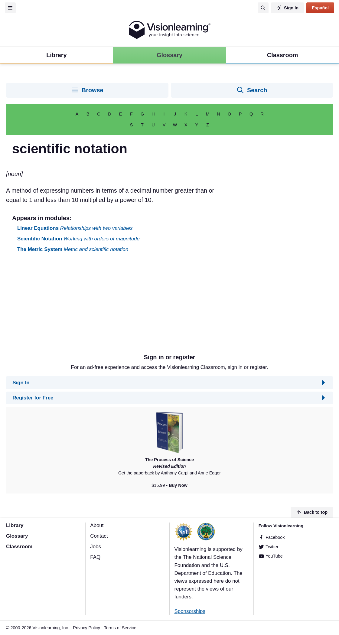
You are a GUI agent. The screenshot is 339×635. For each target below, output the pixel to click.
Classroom (19, 546)
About (96, 525)
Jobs (95, 546)
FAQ (95, 557)
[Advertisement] (169, 305)
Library (14, 525)
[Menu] (10, 7)
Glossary (17, 536)
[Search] (263, 7)
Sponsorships (189, 611)
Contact (99, 536)
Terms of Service (120, 627)
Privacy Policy (86, 627)
